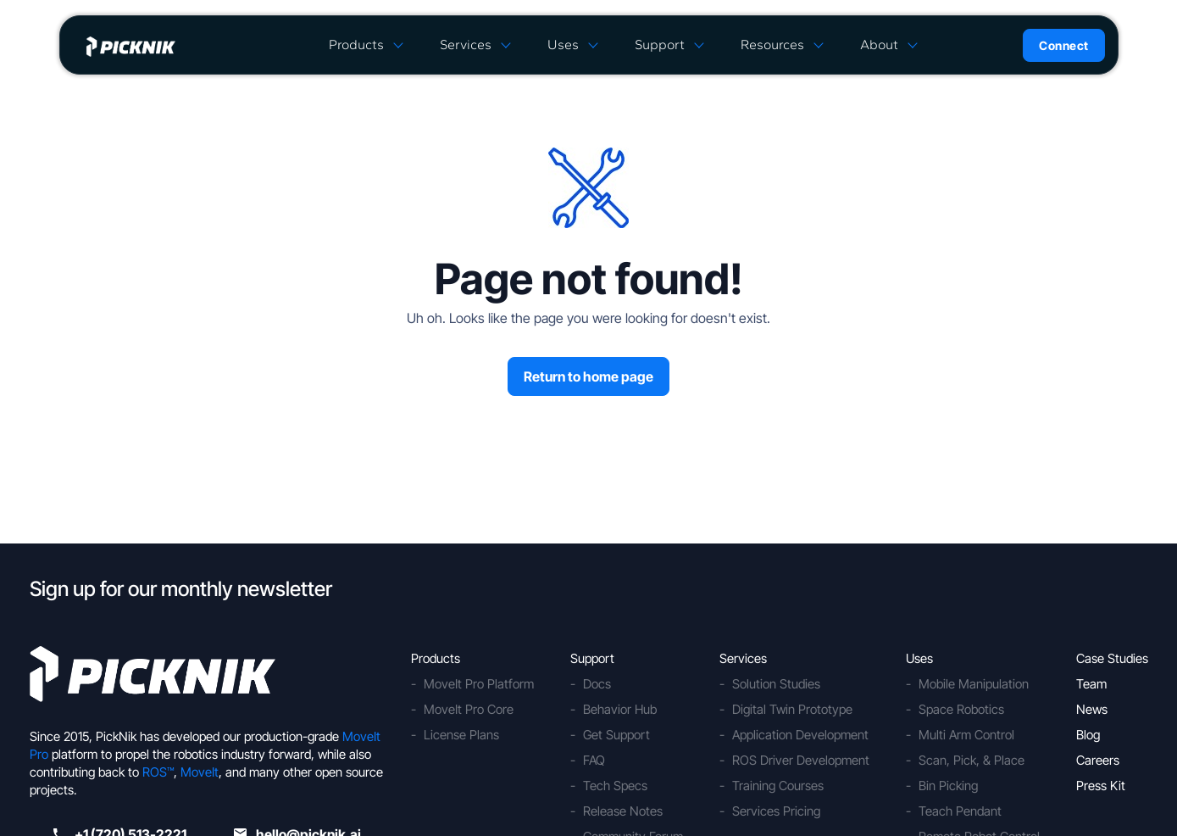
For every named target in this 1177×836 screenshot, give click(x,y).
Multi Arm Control (966, 735)
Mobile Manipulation (974, 684)
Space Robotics (961, 709)
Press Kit (1100, 785)
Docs (597, 684)
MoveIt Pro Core (469, 709)
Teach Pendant (960, 811)
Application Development (800, 735)
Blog (1088, 735)
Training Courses (778, 785)
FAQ (594, 760)
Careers (1097, 760)
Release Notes (623, 811)
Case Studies (1112, 658)
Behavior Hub (620, 709)
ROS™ (158, 772)
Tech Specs (615, 785)
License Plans (461, 735)
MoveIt (199, 772)
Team (1091, 684)
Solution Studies (776, 684)
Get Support (616, 735)
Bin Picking (948, 785)
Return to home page (588, 376)
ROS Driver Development (800, 760)
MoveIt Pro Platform (479, 684)
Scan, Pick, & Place (971, 760)
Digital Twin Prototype (792, 709)
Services (465, 44)
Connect (1064, 45)
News (1092, 709)
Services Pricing (776, 811)
